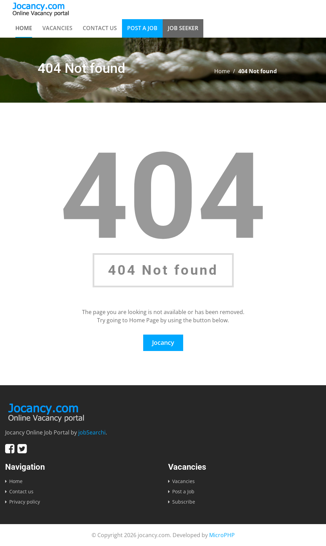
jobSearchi (92, 432)
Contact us (100, 28)
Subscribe (183, 501)
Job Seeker (183, 28)
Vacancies (57, 28)
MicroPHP (222, 535)
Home (23, 28)
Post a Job (142, 28)
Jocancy (163, 342)
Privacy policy (24, 501)
